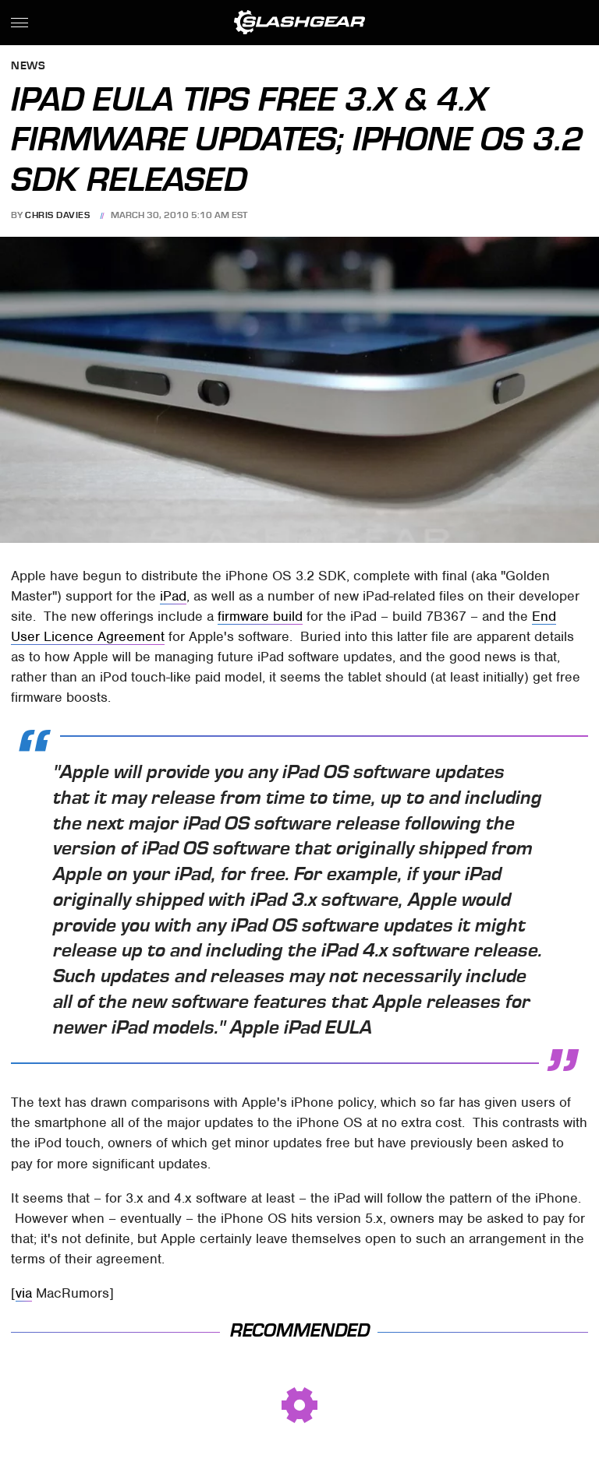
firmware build (260, 616)
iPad (173, 595)
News (28, 67)
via (24, 1293)
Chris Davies (57, 215)
